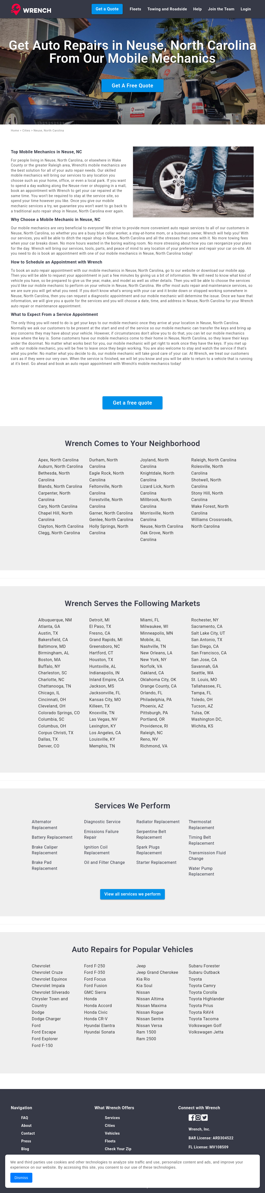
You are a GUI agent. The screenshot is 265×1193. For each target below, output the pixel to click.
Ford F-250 (94, 965)
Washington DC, (206, 719)
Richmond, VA (153, 746)
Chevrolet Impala (48, 985)
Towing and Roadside (167, 9)
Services (112, 1118)
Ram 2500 (146, 1038)
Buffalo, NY (49, 666)
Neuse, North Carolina (161, 526)
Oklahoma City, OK (158, 679)
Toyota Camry (202, 985)
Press (26, 1141)
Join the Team (221, 9)
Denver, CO (49, 746)
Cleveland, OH (51, 706)
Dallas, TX (48, 739)
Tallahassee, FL (206, 686)
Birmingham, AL (53, 652)
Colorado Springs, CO (59, 712)
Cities (26, 130)
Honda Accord (98, 1005)
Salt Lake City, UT (208, 633)
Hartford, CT (101, 652)
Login (246, 9)
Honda (90, 998)
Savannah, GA (204, 666)
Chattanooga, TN (54, 686)
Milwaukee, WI (154, 626)
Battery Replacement (52, 837)
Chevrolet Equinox (49, 979)
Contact (28, 1133)
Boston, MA (49, 659)
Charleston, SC (52, 672)
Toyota (195, 979)
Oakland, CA (152, 672)
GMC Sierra (95, 992)
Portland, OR (152, 719)
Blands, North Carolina (60, 486)
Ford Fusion (95, 985)
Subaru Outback (204, 972)
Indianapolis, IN (104, 672)
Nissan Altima (150, 998)
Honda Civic (96, 1012)
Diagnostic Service (102, 821)
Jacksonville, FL (105, 692)
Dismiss (21, 1178)
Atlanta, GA (49, 626)
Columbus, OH (52, 726)
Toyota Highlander (206, 998)
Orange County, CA (158, 686)
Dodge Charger (46, 1018)
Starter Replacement (156, 862)
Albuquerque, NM (55, 620)
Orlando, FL (151, 692)
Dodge (38, 1012)
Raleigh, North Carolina (213, 459)
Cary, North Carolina (58, 506)
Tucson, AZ (202, 706)
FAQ (24, 1118)
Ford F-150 (42, 1045)
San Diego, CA (205, 646)
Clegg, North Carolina (59, 532)
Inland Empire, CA (106, 679)
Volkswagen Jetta (206, 1032)
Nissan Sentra (150, 1018)
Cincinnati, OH (52, 699)
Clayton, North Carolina (61, 526)
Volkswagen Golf (205, 1025)
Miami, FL (149, 620)
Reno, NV (149, 739)
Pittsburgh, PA (154, 712)
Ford (36, 1025)
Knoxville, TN (102, 712)
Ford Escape (44, 1032)
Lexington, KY (102, 726)
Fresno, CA (100, 633)
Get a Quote (107, 8)
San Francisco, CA (209, 652)
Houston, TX (101, 659)
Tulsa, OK (200, 712)
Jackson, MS (101, 686)
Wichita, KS (202, 726)
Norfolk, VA (151, 666)
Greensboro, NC (104, 646)
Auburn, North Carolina (60, 466)
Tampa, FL (201, 692)
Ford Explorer (45, 1038)
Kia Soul (144, 985)
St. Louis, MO (204, 679)
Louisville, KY (102, 739)
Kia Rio (143, 979)
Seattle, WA (202, 672)
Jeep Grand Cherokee (157, 972)
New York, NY (153, 659)
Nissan (143, 992)
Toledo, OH (202, 699)
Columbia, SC (51, 719)
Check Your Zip (118, 1149)
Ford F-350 (94, 972)
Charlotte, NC (51, 679)
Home (15, 130)
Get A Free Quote (132, 85)
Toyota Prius (201, 1005)
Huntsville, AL (102, 666)
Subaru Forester (204, 965)
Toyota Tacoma (204, 1018)
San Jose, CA (204, 659)
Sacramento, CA (207, 626)
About (26, 1125)
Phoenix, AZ (152, 706)
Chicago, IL (49, 692)
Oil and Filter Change (104, 862)
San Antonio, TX (206, 639)
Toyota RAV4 (201, 1012)
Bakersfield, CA (53, 639)
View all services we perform (132, 894)
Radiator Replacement (158, 821)
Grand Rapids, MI (106, 639)
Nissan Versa (149, 1025)
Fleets (135, 9)
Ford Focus (95, 979)
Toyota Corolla (203, 992)
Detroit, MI (99, 620)
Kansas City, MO (105, 699)
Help (197, 9)
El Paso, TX (100, 626)
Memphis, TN (102, 746)
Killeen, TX (99, 706)
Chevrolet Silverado (51, 992)
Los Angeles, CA (105, 732)
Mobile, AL (150, 639)
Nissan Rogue (150, 1012)
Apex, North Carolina (58, 459)
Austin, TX (48, 633)
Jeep (141, 965)
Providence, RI (154, 726)
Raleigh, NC (151, 732)
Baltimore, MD (52, 646)
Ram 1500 (146, 1032)
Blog (25, 1149)
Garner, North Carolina (111, 513)
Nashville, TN (153, 646)
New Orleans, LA (156, 652)
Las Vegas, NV (103, 719)
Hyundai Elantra (99, 1025)
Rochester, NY (205, 620)
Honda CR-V (96, 1018)
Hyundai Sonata (99, 1032)
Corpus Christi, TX (55, 732)
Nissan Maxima (151, 1005)
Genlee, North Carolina (111, 519)
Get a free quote (132, 403)
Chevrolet (41, 965)
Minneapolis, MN (156, 633)
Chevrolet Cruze (47, 972)
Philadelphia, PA (156, 699)
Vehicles (112, 1133)
